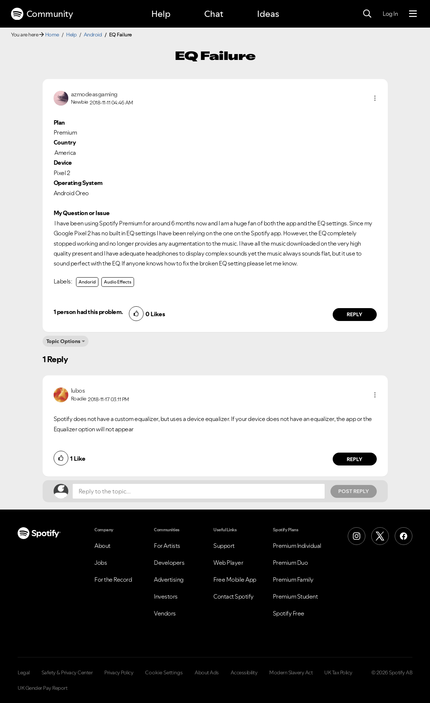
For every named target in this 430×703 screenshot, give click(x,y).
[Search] (367, 14)
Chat (213, 14)
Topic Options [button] (63, 341)
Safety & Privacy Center (67, 672)
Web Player (228, 563)
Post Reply (353, 491)
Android (93, 34)
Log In (390, 14)
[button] (374, 98)
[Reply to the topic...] (199, 491)
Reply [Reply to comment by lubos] (354, 459)
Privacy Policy (118, 672)
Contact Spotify (233, 596)
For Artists (167, 546)
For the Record (113, 579)
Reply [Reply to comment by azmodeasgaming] (354, 314)
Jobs (100, 563)
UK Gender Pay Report (42, 688)
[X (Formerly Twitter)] (380, 536)
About (102, 546)
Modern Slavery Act (290, 672)
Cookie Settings (164, 672)
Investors (166, 596)
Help (160, 14)
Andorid (87, 282)
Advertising (169, 579)
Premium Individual (297, 546)
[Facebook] (403, 536)
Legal (24, 672)
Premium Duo (290, 563)
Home (52, 34)
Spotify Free (288, 613)
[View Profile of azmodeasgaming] (94, 94)
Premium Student (295, 596)
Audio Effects (117, 282)
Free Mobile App (234, 579)
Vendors (165, 613)
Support (224, 546)
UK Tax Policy (338, 672)
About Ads (207, 672)
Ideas (268, 14)
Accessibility (244, 672)
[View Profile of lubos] (78, 390)
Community (42, 14)
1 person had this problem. (88, 312)
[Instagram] (356, 536)
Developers (169, 563)
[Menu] (413, 14)
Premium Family (293, 579)
